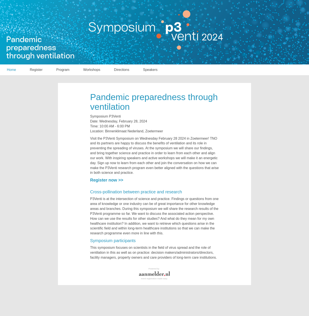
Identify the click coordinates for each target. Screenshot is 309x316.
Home (11, 70)
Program (62, 70)
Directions (121, 70)
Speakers (150, 70)
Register (36, 70)
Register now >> (106, 180)
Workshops (91, 70)
